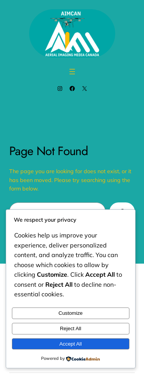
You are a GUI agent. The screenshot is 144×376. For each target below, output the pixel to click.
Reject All (70, 328)
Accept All (70, 344)
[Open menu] (72, 71)
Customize (70, 313)
